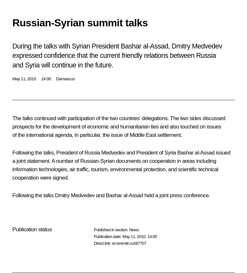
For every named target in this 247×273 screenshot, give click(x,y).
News (134, 229)
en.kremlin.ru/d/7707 (129, 243)
